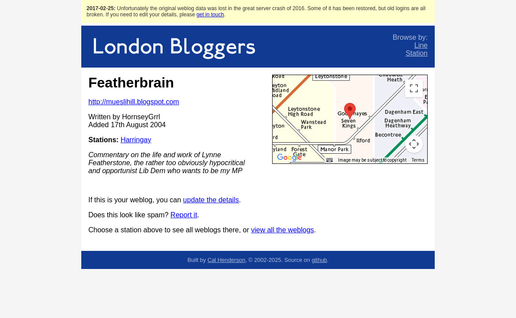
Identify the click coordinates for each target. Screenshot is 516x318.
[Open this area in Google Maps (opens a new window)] (289, 157)
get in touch (210, 14)
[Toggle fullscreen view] (414, 88)
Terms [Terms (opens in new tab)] (418, 160)
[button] (350, 111)
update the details (211, 200)
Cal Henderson (226, 260)
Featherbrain (131, 83)
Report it (184, 215)
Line (421, 45)
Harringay (136, 140)
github (319, 260)
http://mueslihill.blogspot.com (133, 102)
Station (417, 53)
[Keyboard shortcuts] (329, 160)
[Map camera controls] (414, 144)
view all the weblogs (282, 230)
